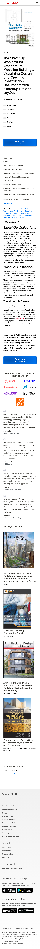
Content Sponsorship (10, 836)
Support (6, 843)
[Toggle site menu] (2, 2)
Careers (5, 813)
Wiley (9, 126)
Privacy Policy (7, 854)
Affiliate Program (9, 826)
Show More (7, 203)
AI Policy (5, 857)
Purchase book (9, 774)
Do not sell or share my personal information (17, 928)
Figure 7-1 (20, 318)
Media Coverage (8, 819)
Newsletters (6, 851)
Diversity (5, 833)
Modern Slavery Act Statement (12, 944)
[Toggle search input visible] (37, 2)
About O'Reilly (9, 805)
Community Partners (10, 823)
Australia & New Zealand (12, 868)
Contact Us (6, 847)
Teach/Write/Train (9, 809)
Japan (4, 872)
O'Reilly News (7, 816)
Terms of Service (7, 939)
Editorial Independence (10, 941)
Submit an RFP (7, 829)
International (8, 864)
